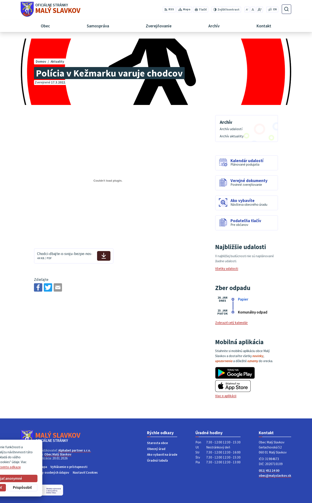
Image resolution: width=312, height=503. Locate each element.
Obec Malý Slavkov (57, 454)
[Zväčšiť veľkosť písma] (259, 9)
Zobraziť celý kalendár (231, 323)
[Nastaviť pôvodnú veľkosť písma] (252, 9)
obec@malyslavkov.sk (275, 475)
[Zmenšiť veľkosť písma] (247, 9)
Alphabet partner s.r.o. (74, 450)
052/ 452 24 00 (269, 470)
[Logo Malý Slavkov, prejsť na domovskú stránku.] (50, 9)
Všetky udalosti (226, 268)
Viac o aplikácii (225, 396)
